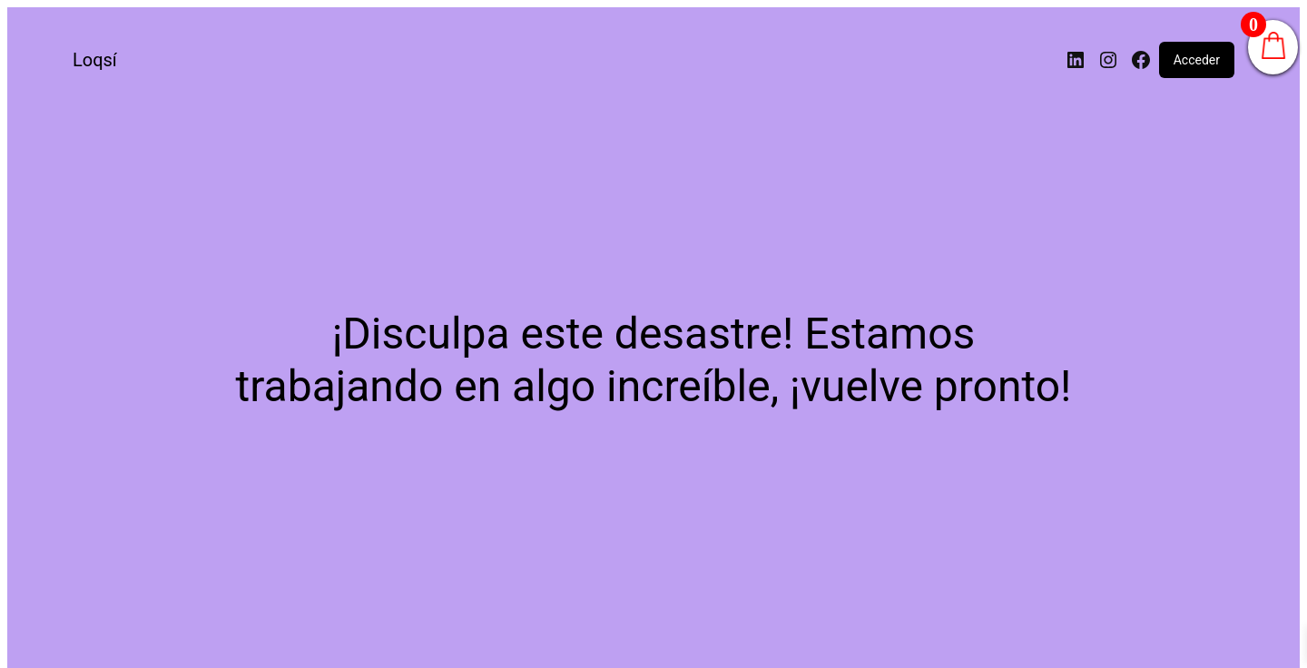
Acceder (1197, 60)
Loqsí (95, 60)
